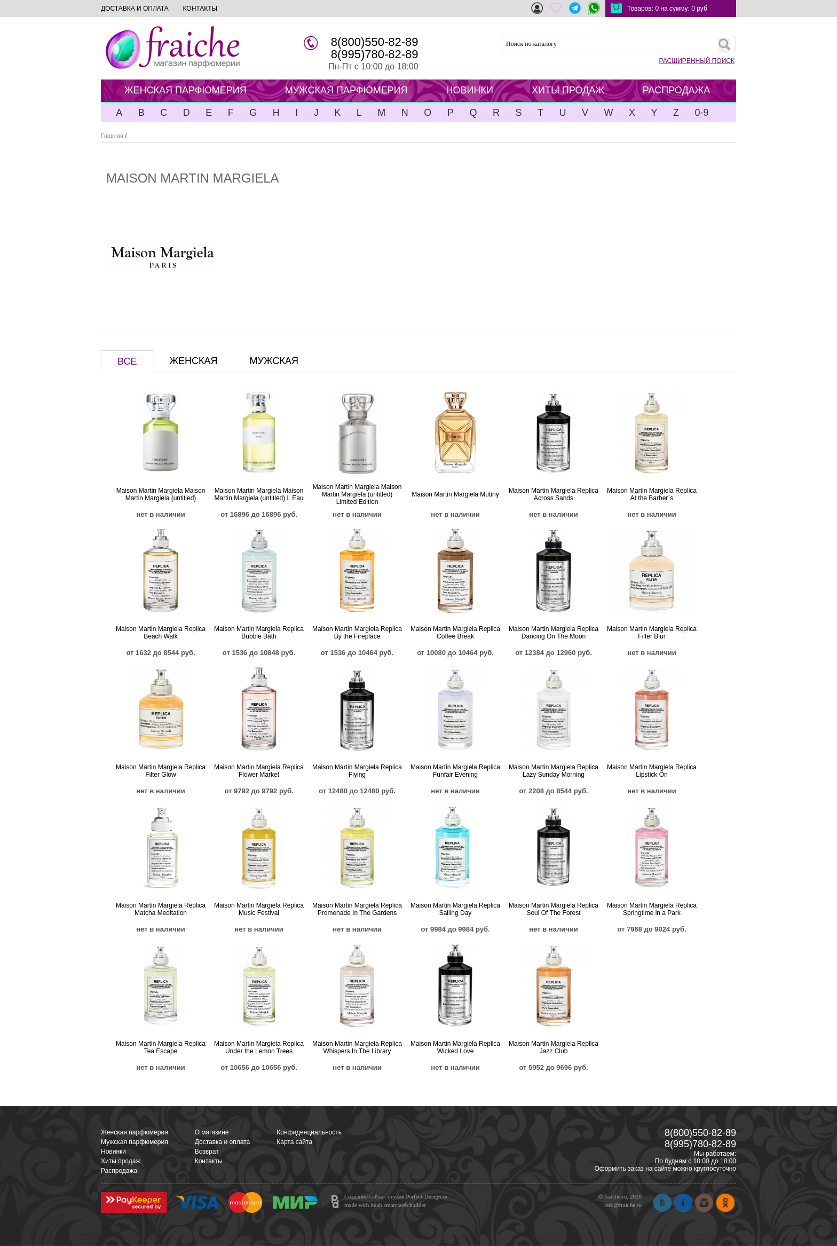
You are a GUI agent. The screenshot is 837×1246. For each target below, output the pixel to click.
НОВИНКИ (469, 90)
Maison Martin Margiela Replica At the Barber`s (652, 494)
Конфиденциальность (309, 1132)
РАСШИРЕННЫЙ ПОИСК (697, 61)
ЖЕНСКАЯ (193, 361)
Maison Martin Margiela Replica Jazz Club (553, 1047)
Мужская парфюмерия (134, 1142)
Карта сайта (294, 1142)
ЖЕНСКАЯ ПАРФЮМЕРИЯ (185, 90)
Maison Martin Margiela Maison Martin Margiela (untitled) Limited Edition (357, 494)
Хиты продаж (120, 1161)
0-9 (701, 112)
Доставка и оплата (222, 1142)
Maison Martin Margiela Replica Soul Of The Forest (553, 909)
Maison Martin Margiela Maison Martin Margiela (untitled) (161, 494)
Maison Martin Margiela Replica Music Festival (259, 909)
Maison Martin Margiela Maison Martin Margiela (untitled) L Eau (259, 494)
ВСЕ (127, 361)
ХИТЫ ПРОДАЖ (568, 90)
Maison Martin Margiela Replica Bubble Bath (259, 632)
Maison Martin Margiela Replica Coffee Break (455, 632)
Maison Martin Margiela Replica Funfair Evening (455, 770)
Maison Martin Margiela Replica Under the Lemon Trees (259, 1047)
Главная (112, 135)
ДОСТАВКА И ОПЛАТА (135, 8)
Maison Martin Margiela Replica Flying (357, 770)
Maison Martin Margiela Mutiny (455, 494)
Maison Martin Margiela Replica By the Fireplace (357, 632)
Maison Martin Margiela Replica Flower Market (259, 770)
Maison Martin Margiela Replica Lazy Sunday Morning (553, 770)
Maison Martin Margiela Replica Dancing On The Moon (553, 632)
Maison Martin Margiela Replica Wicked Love (455, 1047)
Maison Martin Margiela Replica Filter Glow (161, 770)
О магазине (212, 1132)
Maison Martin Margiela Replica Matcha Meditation (161, 909)
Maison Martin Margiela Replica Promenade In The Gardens (357, 909)
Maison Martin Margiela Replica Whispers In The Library (357, 1047)
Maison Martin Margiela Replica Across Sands (553, 494)
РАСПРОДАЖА (676, 90)
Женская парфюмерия (134, 1132)
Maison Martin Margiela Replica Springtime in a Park (652, 909)
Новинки (113, 1151)
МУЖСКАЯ (274, 361)
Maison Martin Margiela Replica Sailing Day (455, 909)
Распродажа (119, 1170)
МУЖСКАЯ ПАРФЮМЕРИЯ (346, 90)
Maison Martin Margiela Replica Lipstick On (652, 770)
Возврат (207, 1151)
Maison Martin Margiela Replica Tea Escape (161, 1047)
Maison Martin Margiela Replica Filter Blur (652, 632)
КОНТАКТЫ (200, 8)
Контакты (209, 1161)
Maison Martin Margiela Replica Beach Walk (161, 632)
